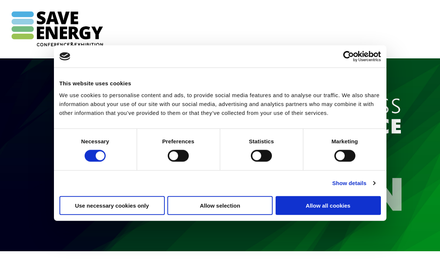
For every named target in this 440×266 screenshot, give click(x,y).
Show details (349, 183)
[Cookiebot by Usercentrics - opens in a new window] (348, 56)
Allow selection (220, 205)
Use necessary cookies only (112, 205)
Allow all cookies (328, 205)
